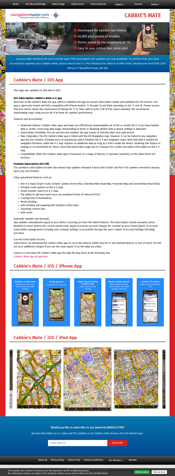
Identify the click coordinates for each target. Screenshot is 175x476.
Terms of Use (74, 460)
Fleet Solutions (98, 4)
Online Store (77, 4)
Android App (58, 4)
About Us (42, 460)
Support (119, 4)
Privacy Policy (57, 460)
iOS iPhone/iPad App (35, 4)
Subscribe (117, 442)
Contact (138, 4)
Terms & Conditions (93, 460)
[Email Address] (77, 443)
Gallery (155, 4)
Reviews (133, 460)
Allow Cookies (142, 472)
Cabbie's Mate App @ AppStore (31, 256)
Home (15, 4)
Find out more (159, 472)
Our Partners (115, 460)
